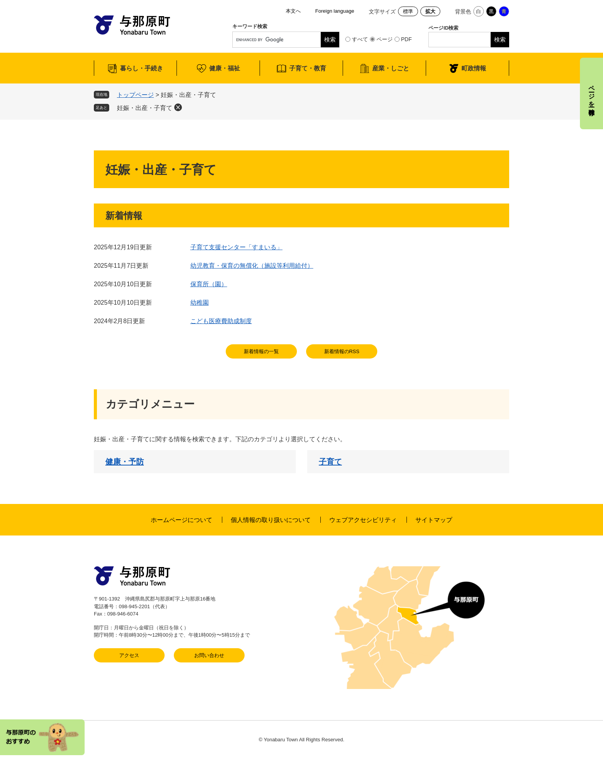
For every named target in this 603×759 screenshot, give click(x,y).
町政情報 (473, 68)
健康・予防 (124, 461)
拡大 (430, 11)
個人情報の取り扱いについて (271, 520)
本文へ (293, 11)
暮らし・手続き (141, 68)
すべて (360, 39)
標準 (408, 11)
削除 (178, 107)
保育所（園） (208, 284)
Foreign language (334, 11)
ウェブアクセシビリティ (363, 520)
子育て (330, 461)
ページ (384, 39)
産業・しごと (390, 68)
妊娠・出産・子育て (144, 108)
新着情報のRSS (342, 351)
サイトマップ (433, 520)
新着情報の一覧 (261, 351)
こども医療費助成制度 (221, 321)
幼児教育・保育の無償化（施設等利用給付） (251, 265)
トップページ (135, 95)
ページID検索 (443, 28)
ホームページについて (181, 520)
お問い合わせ (209, 655)
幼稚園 (199, 302)
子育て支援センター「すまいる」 (236, 247)
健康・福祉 (224, 68)
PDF (406, 39)
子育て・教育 (307, 68)
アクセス (129, 655)
